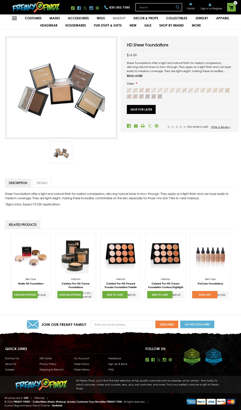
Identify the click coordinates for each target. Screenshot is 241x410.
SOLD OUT (205, 294)
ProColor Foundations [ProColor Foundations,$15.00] (210, 283)
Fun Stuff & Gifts (108, 25)
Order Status (81, 363)
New (133, 25)
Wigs (101, 18)
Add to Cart (115, 294)
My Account (81, 358)
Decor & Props (145, 18)
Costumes (33, 18)
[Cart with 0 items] (231, 7)
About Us (10, 363)
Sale (147, 25)
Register (217, 8)
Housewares (75, 25)
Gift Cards (46, 358)
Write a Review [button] (220, 127)
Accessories (78, 18)
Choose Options (25, 294)
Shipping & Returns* (52, 369)
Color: (131, 83)
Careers (9, 369)
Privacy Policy (48, 363)
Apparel (222, 18)
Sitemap (39, 397)
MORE (196, 25)
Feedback (114, 358)
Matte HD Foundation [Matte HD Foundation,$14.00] (30, 283)
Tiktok (73, 8)
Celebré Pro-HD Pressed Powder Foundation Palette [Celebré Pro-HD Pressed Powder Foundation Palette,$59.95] (121, 285)
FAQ (111, 369)
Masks (54, 18)
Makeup (119, 18)
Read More (135, 75)
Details (42, 183)
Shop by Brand (171, 25)
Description (18, 183)
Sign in (205, 8)
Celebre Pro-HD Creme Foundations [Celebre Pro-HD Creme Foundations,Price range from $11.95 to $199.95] (76, 285)
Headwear (48, 25)
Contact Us (12, 358)
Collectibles (176, 18)
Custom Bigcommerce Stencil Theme (27, 405)
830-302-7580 (119, 7)
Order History (82, 369)
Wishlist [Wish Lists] (191, 8)
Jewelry (201, 18)
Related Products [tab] (22, 224)
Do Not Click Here (197, 324)
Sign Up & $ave (117, 363)
